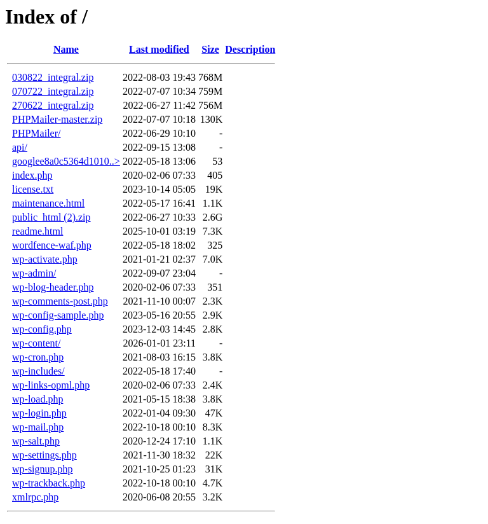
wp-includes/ (38, 371)
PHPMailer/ (36, 133)
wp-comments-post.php (60, 301)
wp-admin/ (34, 273)
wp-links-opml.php (51, 385)
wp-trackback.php (48, 483)
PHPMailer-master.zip (57, 119)
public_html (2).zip (51, 217)
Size (210, 49)
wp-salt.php (36, 441)
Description (250, 49)
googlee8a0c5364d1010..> (66, 161)
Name (66, 49)
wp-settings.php (44, 455)
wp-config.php (42, 329)
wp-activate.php (45, 259)
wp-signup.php (42, 469)
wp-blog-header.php (52, 287)
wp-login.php (39, 413)
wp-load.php (37, 399)
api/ (19, 147)
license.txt (32, 189)
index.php (32, 175)
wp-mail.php (38, 427)
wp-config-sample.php (58, 315)
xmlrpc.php (35, 497)
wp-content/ (36, 343)
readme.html (37, 231)
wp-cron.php (38, 357)
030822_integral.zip (52, 77)
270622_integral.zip (52, 105)
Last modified (159, 49)
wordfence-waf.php (52, 245)
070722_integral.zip (52, 91)
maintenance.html (48, 203)
